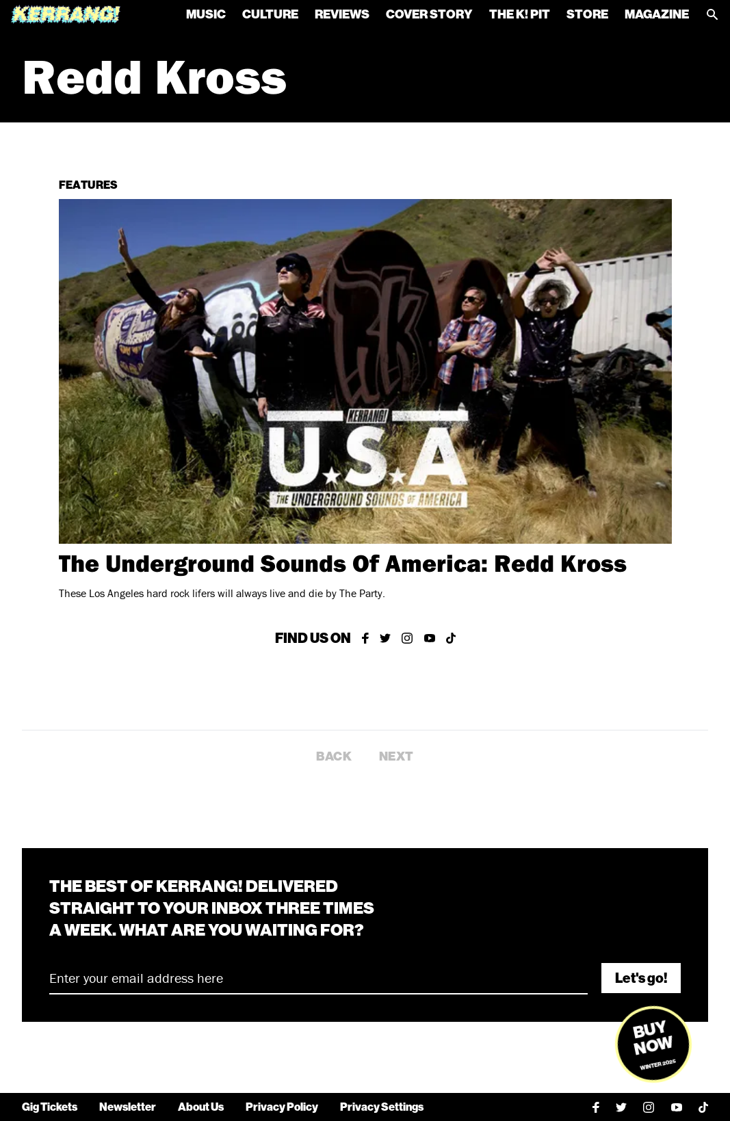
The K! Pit (519, 14)
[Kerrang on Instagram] (407, 638)
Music (206, 14)
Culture (270, 14)
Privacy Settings (381, 1106)
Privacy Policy (282, 1106)
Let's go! (641, 978)
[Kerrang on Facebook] (365, 638)
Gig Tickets (49, 1106)
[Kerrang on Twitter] (385, 638)
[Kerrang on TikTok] (451, 638)
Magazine (657, 14)
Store (587, 14)
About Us (201, 1106)
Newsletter (127, 1106)
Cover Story (429, 14)
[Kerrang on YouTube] (429, 638)
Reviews (342, 14)
